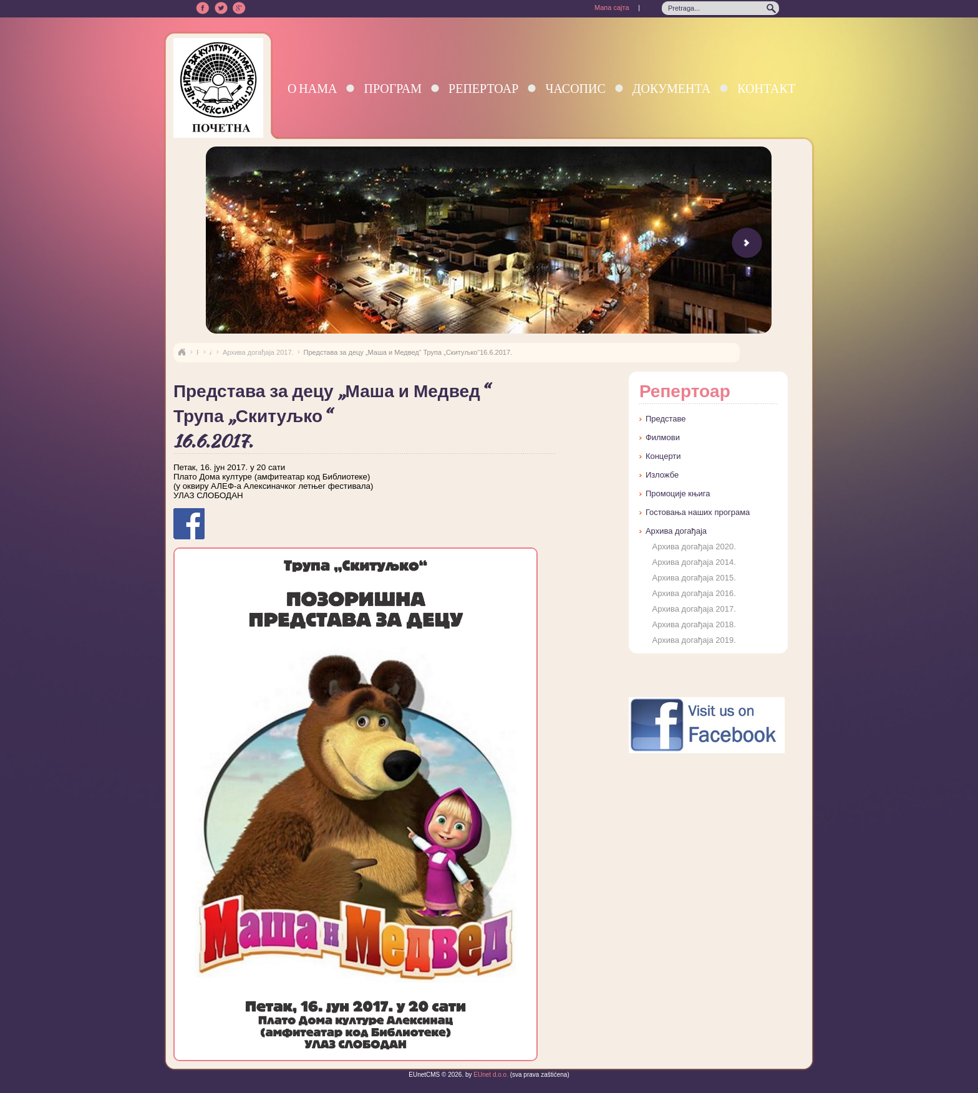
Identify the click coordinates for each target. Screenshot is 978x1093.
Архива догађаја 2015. (693, 577)
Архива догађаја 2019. (693, 640)
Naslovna (181, 352)
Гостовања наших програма (698, 512)
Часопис (575, 88)
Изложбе (662, 474)
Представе (666, 418)
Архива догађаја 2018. (693, 624)
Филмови (663, 437)
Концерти (663, 456)
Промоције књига (678, 493)
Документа (671, 88)
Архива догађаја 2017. (258, 352)
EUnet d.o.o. (490, 1074)
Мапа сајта (611, 7)
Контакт (766, 88)
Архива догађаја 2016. (693, 593)
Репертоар (483, 88)
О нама (312, 88)
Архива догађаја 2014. (693, 562)
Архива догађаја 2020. (693, 546)
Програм (393, 88)
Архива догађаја (676, 531)
